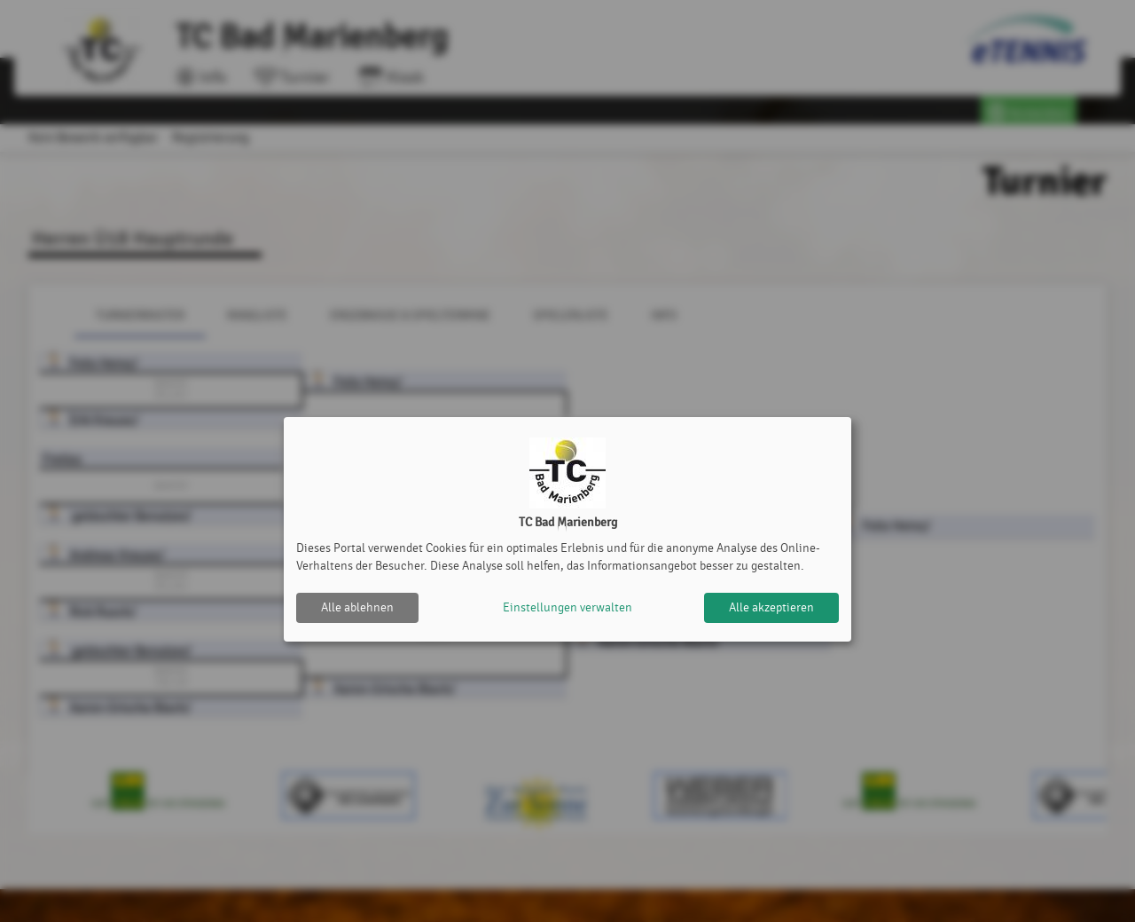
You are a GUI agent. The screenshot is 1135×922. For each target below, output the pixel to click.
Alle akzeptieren (771, 607)
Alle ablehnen (357, 607)
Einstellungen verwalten (567, 607)
